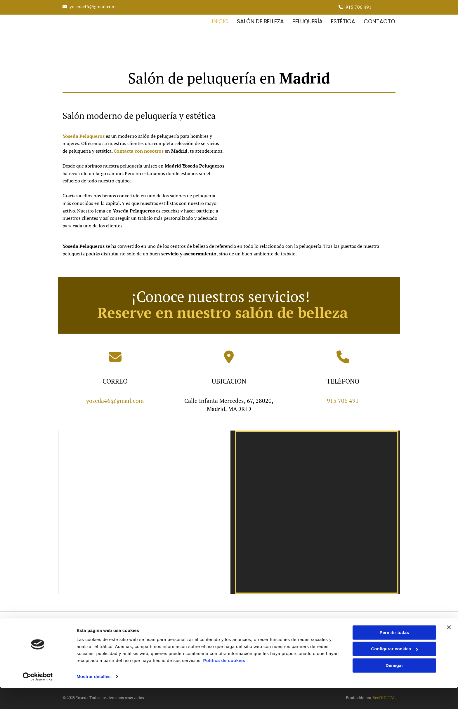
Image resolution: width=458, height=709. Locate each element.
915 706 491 (359, 7)
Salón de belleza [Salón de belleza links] (259, 21)
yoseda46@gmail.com (93, 6)
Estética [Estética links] (343, 21)
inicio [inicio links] (219, 21)
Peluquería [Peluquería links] (307, 21)
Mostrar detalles (94, 697)
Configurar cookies (394, 669)
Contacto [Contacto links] (379, 21)
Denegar (394, 686)
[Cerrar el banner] (449, 648)
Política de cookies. (225, 681)
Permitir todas (394, 653)
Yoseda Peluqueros (84, 135)
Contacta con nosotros (139, 150)
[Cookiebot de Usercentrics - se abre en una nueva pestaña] (37, 697)
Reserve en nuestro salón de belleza (222, 311)
